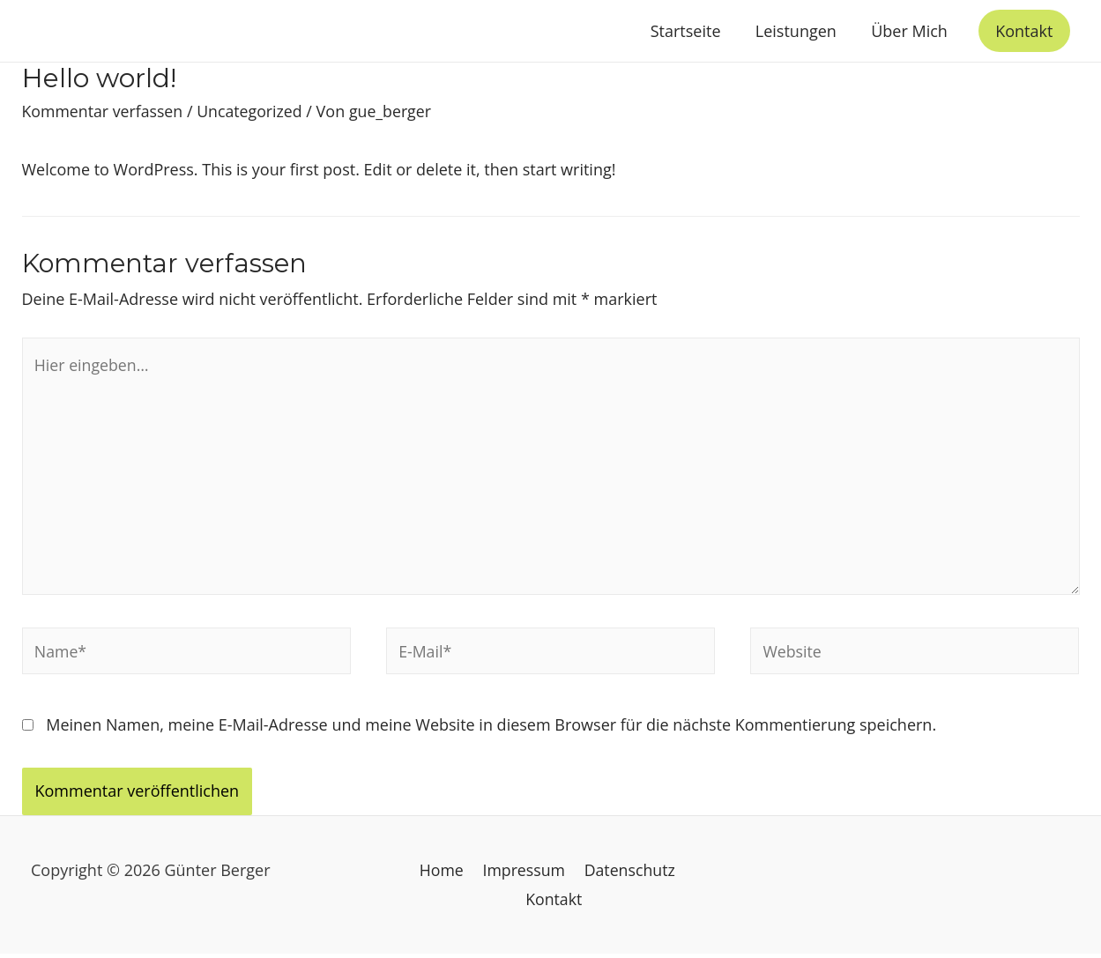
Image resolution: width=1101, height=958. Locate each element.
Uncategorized (252, 111)
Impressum (523, 873)
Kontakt (554, 902)
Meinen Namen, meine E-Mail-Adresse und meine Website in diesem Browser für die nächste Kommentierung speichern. (491, 728)
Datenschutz (627, 873)
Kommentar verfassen (104, 111)
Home (442, 873)
